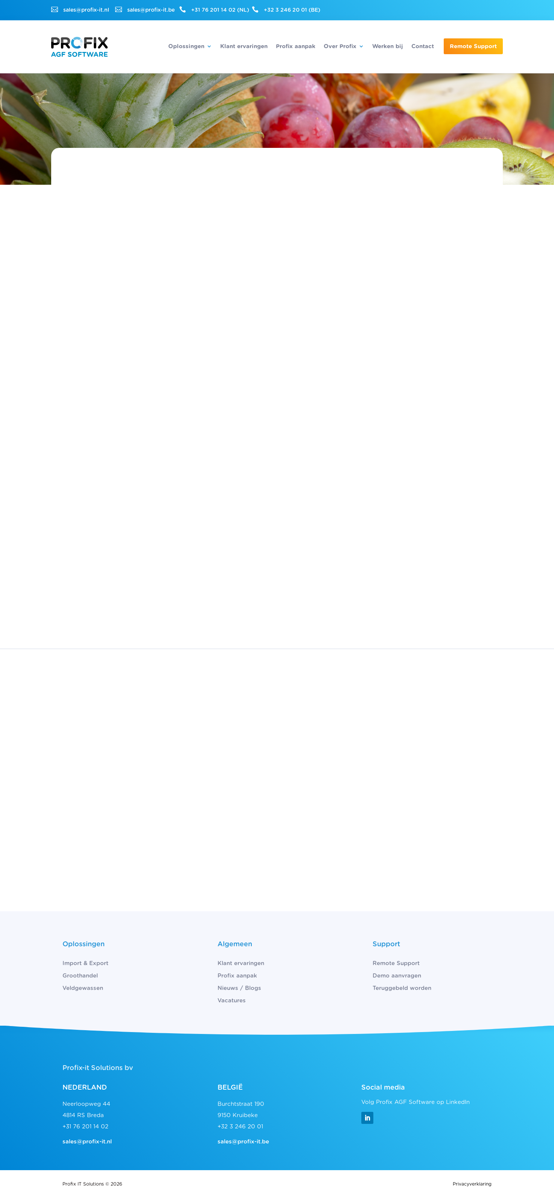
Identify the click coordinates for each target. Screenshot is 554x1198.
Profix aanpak (295, 46)
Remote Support (473, 46)
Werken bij (387, 46)
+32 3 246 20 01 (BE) (292, 10)
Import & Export (85, 963)
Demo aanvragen (397, 976)
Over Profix (340, 46)
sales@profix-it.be (151, 10)
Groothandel (80, 976)
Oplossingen (186, 46)
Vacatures (232, 1000)
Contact (422, 46)
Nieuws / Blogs (239, 988)
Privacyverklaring (472, 1184)
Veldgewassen (82, 988)
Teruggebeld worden (402, 988)
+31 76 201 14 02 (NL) (220, 10)
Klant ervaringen (244, 46)
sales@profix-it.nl (86, 10)
